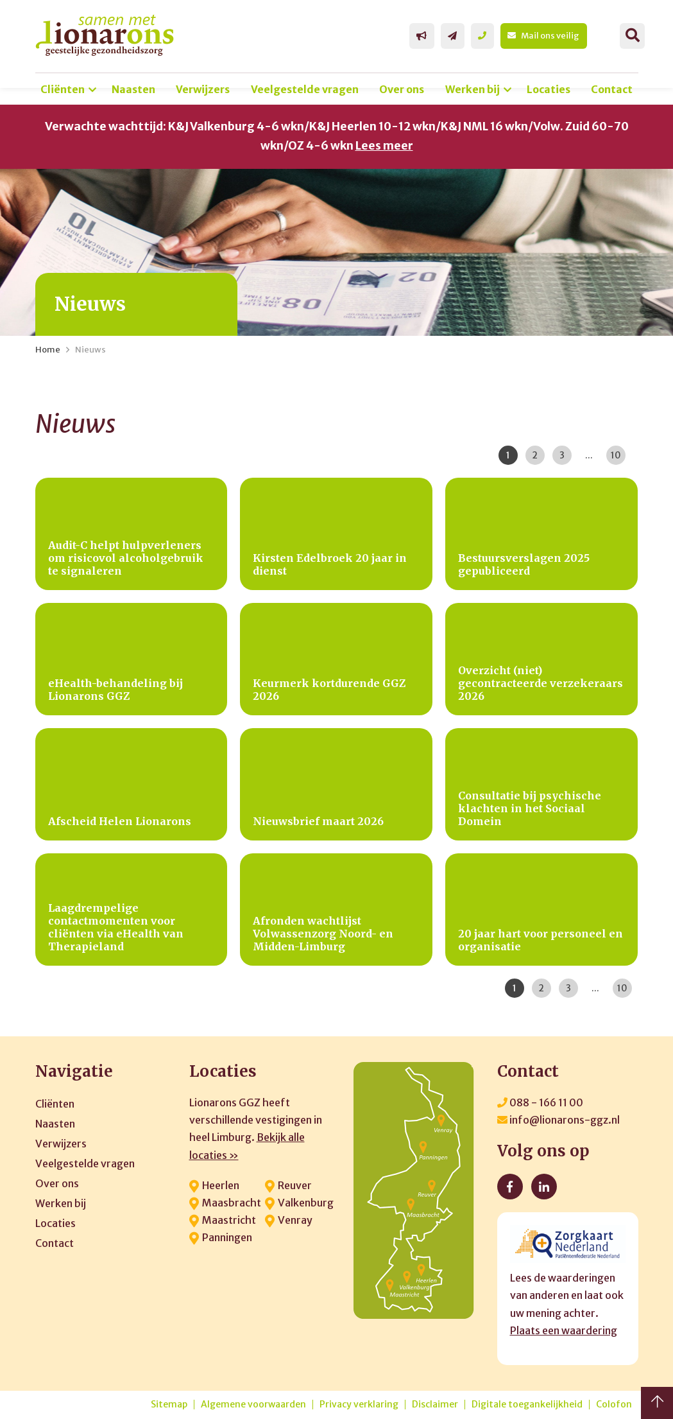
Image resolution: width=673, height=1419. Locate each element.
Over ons (401, 89)
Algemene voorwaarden (253, 1404)
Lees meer (384, 146)
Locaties (548, 89)
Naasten (133, 89)
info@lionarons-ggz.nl (558, 1119)
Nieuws (90, 349)
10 (616, 455)
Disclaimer (435, 1404)
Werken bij (472, 89)
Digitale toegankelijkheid (527, 1404)
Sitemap (169, 1404)
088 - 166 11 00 (540, 1102)
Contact (612, 89)
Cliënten (62, 89)
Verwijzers (203, 89)
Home (47, 349)
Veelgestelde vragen (305, 89)
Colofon (614, 1404)
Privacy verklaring (358, 1404)
